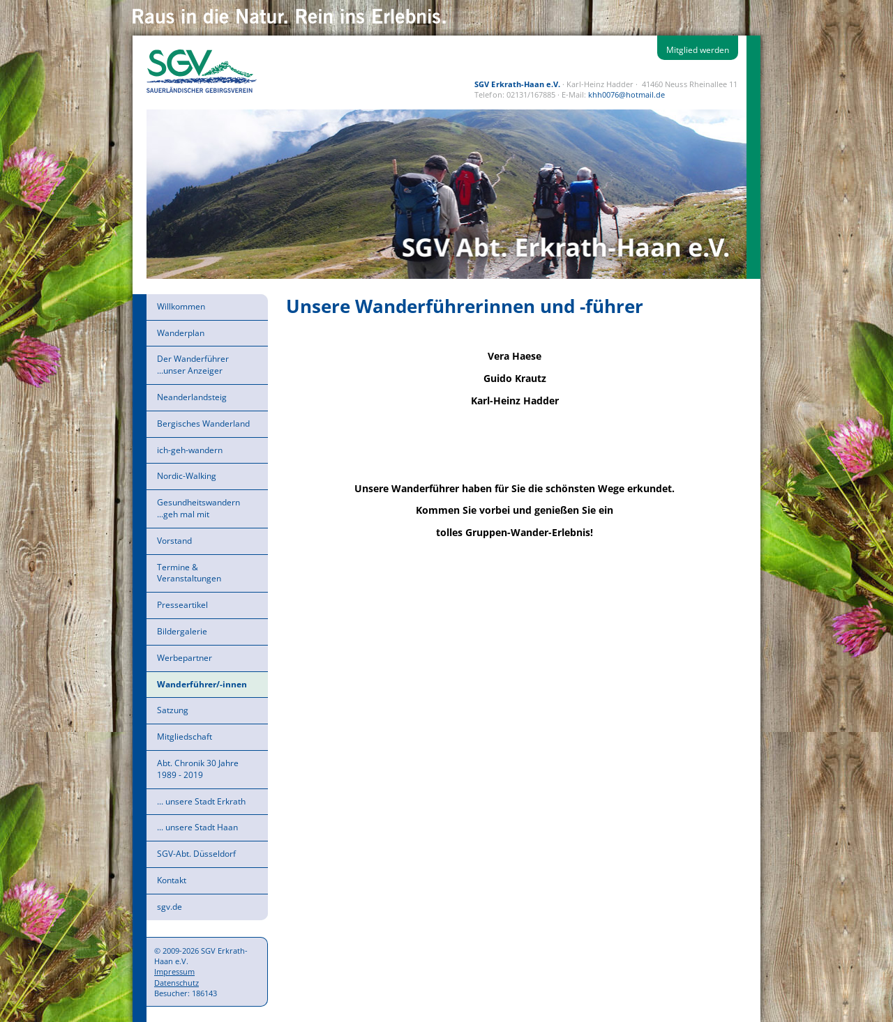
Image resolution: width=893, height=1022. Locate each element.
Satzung (172, 710)
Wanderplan (180, 333)
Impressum (174, 971)
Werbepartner (184, 658)
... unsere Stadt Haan (197, 827)
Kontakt (171, 880)
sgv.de (169, 907)
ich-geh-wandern (190, 450)
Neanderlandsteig (192, 397)
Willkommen (181, 306)
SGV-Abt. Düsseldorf (196, 854)
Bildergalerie (182, 631)
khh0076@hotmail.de (626, 94)
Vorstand (174, 541)
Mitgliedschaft (184, 736)
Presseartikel (182, 605)
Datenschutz (176, 982)
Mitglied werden (697, 50)
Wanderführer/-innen (202, 684)
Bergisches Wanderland (203, 423)
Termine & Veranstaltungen (189, 573)
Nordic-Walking (186, 476)
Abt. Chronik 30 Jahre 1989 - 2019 (198, 769)
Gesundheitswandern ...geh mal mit (198, 508)
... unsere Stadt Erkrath (201, 801)
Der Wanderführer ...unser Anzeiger (193, 364)
